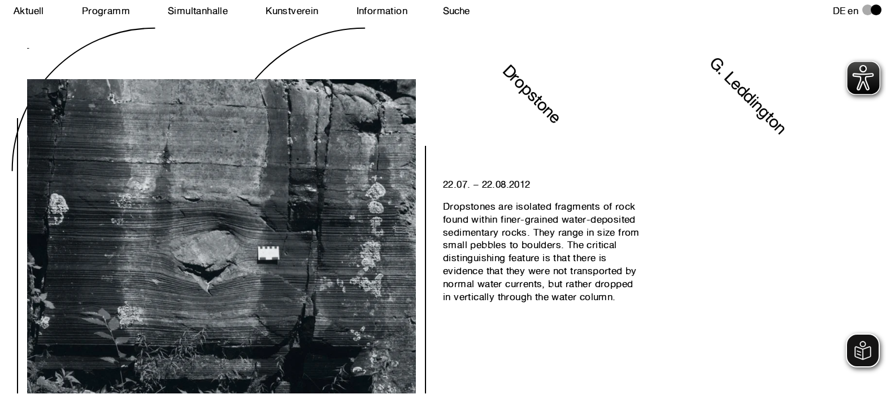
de (839, 10)
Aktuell (29, 10)
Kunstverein (292, 10)
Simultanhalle (198, 10)
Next (124, 200)
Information (382, 10)
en (853, 10)
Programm (106, 10)
